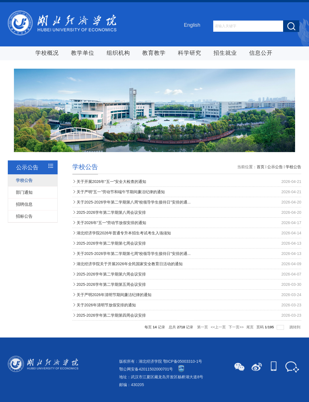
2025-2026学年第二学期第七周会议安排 (111, 253)
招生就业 (225, 54)
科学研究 (189, 54)
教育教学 (154, 54)
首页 (260, 177)
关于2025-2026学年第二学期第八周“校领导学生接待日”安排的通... (134, 212)
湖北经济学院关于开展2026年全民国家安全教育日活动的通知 (130, 274)
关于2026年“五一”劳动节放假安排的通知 (111, 232)
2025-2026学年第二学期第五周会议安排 (111, 294)
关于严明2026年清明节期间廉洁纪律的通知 (114, 304)
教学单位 (82, 54)
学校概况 (47, 54)
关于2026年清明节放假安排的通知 (106, 315)
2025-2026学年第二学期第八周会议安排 (111, 222)
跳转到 (295, 337)
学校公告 (293, 177)
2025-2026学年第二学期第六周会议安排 (111, 284)
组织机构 (118, 54)
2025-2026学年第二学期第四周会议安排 (111, 325)
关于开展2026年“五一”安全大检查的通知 (111, 191)
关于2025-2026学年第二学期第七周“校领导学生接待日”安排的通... (134, 263)
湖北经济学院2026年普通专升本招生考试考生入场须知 (124, 243)
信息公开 (261, 54)
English (192, 25)
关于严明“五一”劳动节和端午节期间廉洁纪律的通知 (121, 202)
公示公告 (275, 177)
